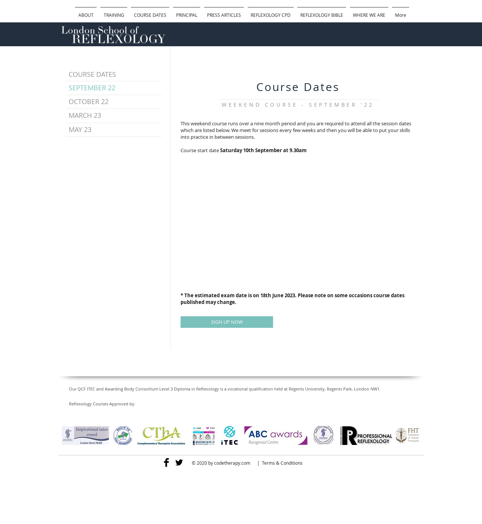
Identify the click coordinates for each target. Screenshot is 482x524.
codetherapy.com (232, 463)
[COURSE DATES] (111, 74)
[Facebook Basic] (166, 462)
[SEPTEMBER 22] (109, 88)
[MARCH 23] (103, 115)
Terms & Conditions (282, 463)
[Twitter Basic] (179, 462)
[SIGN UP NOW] (227, 322)
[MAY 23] (103, 130)
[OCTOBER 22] (109, 102)
